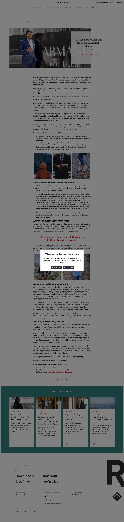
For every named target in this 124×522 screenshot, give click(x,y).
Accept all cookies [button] (56, 267)
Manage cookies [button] (68, 267)
